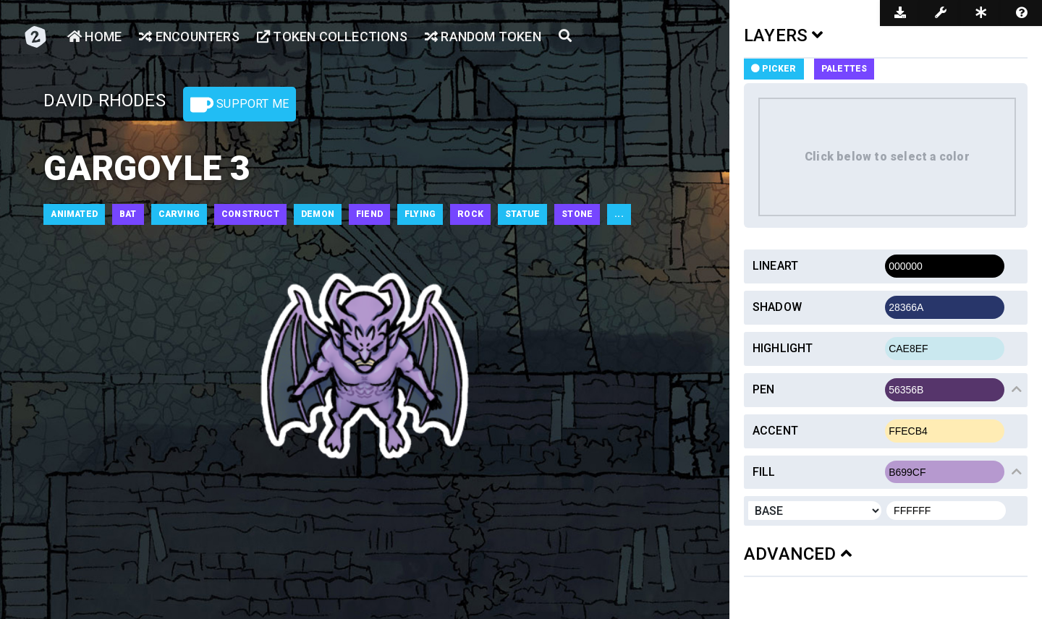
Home (94, 36)
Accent (775, 430)
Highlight (783, 348)
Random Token (483, 36)
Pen (764, 389)
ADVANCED (798, 554)
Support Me (239, 104)
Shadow (777, 307)
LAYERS (783, 35)
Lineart (775, 266)
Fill (764, 472)
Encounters (189, 36)
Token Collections (332, 36)
